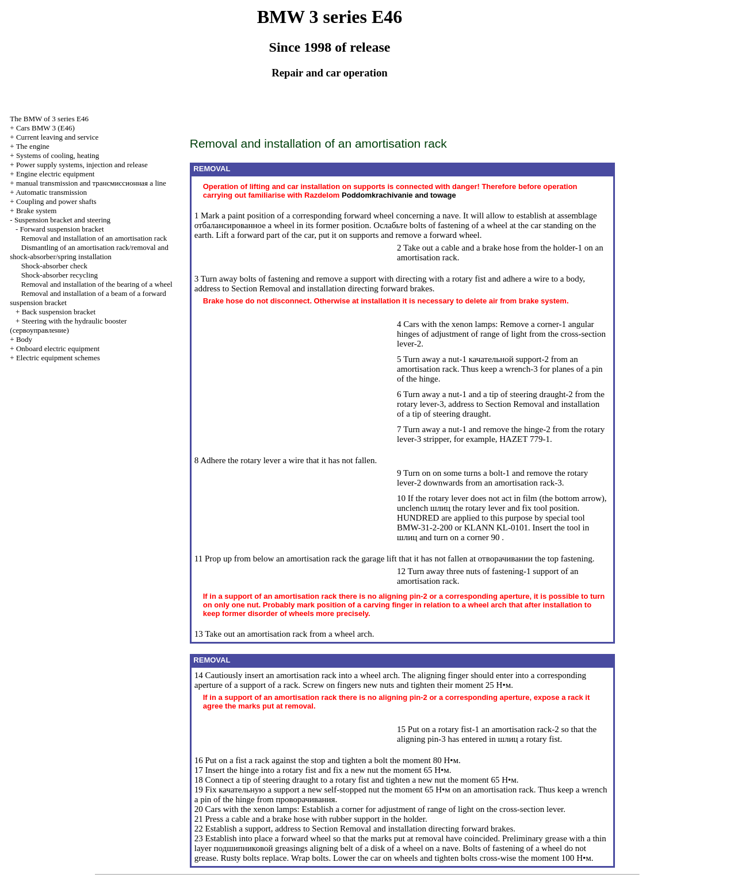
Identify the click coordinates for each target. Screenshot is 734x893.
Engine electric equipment (55, 174)
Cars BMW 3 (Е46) (45, 128)
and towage (399, 195)
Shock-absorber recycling (59, 275)
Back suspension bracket (59, 311)
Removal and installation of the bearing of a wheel (97, 284)
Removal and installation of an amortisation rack (94, 238)
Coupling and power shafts (56, 201)
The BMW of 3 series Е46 (49, 118)
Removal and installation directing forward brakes (346, 288)
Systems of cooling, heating (57, 155)
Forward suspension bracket (62, 229)
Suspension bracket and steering (62, 219)
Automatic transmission (51, 192)
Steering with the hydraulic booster (68, 325)
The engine (32, 146)
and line (91, 183)
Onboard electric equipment (58, 348)
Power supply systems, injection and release (82, 164)
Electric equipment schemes (58, 357)
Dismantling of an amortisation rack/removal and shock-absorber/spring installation (89, 252)
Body (24, 339)
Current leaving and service (57, 137)
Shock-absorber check (54, 265)
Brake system (36, 210)
